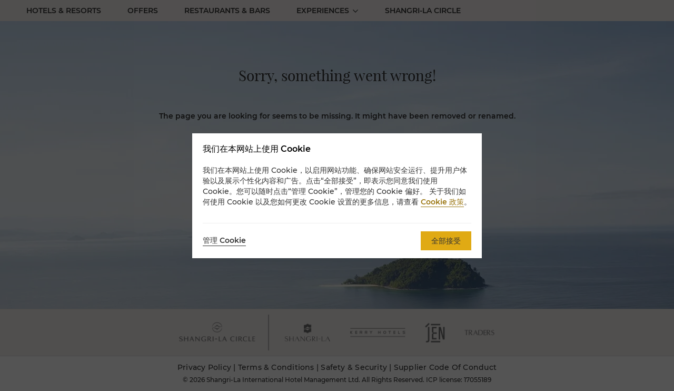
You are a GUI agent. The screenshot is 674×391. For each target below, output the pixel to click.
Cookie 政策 (442, 202)
